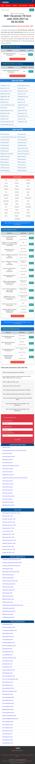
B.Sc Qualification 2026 (7, 724)
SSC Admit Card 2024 (7, 499)
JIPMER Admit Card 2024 (8, 474)
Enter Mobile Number (7, 426)
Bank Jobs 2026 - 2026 (7, 516)
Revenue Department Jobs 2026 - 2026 (11, 513)
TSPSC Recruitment (5, 167)
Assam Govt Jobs (21, 93)
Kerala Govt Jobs (21, 102)
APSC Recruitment (22, 134)
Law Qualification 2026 (7, 654)
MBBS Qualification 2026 (8, 709)
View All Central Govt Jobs (17, 362)
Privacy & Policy (25, 761)
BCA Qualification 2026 (7, 727)
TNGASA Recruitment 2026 (8, 608)
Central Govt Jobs (13, 755)
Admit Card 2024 (6, 447)
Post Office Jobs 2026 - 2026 (8, 519)
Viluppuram (17, 215)
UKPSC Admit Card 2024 (7, 502)
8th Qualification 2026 (7, 673)
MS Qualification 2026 (7, 664)
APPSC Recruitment (5, 134)
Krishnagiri (17, 192)
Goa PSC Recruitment (22, 139)
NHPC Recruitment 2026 (7, 596)
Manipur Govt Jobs (5, 99)
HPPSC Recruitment (22, 142)
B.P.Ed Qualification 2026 (8, 636)
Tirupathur (17, 209)
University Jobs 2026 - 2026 (8, 522)
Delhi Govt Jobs (21, 99)
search (31, 9)
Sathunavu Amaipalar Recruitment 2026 (11, 565)
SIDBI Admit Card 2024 (7, 459)
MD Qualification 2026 (7, 624)
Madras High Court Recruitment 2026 (10, 571)
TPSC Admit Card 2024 (7, 480)
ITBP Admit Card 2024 (7, 493)
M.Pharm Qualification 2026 (8, 627)
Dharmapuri (6, 186)
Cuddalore (28, 183)
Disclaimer (19, 761)
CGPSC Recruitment (5, 139)
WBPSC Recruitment (22, 170)
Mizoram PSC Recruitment (23, 153)
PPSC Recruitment (5, 162)
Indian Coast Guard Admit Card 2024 (10, 465)
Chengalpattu (28, 180)
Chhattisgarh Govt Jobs (23, 96)
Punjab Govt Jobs (4, 116)
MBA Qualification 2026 (7, 682)
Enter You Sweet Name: (7, 420)
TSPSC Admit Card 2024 (7, 468)
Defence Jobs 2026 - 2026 (8, 537)
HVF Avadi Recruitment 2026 (8, 584)
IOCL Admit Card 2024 (7, 462)
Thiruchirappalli (28, 206)
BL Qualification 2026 (7, 667)
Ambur (6, 180)
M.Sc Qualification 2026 (7, 706)
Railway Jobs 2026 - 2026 (8, 528)
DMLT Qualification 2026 (7, 721)
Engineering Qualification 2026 (9, 657)
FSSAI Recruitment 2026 (7, 587)
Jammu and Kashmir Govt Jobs (8, 105)
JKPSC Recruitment (22, 145)
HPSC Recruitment (5, 145)
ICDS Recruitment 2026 (7, 568)
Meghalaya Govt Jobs (5, 93)
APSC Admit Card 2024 (7, 487)
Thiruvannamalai (17, 212)
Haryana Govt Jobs (22, 88)
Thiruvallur (6, 212)
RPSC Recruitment (22, 162)
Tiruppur (28, 209)
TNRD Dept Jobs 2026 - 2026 (8, 543)
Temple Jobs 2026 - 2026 (8, 546)
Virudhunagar (28, 215)
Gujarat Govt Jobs (5, 119)
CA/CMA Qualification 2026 (8, 642)
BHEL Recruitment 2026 (7, 614)
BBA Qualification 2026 (7, 730)
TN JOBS (15, 5)
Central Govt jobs (23, 5)
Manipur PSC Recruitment (23, 151)
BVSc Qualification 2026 (7, 651)
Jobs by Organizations (17, 557)
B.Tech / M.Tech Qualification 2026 (10, 679)
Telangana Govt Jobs (5, 85)
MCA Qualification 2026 (7, 660)
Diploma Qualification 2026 (8, 670)
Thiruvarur (28, 212)
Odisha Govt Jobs (5, 102)
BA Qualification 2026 (7, 648)
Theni (6, 206)
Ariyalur (16, 180)
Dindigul (16, 186)
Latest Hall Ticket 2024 (17, 445)
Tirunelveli (6, 209)
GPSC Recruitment (5, 142)
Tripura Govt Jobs (21, 119)
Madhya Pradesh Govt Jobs (7, 110)
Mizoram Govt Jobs (5, 88)
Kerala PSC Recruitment (23, 148)
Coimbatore (17, 183)
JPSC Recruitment (5, 148)
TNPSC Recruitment (5, 165)
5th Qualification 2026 (7, 733)
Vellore (6, 215)
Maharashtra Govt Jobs (23, 91)
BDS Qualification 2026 (7, 685)
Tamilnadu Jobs (4, 755)
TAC (31, 761)
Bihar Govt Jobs (21, 107)
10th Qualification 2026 (7, 743)
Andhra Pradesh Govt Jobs (23, 85)
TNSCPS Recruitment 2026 (8, 590)
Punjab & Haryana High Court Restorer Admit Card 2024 (14, 477)
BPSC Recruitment (22, 137)
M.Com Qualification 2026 (8, 712)
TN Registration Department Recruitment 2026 (12, 605)
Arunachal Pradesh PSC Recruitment (8, 137)
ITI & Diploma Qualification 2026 (9, 630)
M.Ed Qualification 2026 (7, 700)
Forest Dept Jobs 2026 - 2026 (9, 540)
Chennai (6, 183)
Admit (18, 755)
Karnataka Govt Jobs (22, 113)
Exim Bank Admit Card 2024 (8, 456)
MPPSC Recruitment (5, 156)
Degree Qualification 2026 (8, 688)
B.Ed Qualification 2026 (7, 740)
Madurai (28, 192)
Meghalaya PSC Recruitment (7, 153)
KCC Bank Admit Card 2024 (8, 496)
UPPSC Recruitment (5, 170)
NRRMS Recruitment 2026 (8, 599)
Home (2, 5)
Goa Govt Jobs (4, 107)
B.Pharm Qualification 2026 (8, 676)
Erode (28, 186)
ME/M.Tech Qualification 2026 (9, 715)
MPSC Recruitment (22, 156)
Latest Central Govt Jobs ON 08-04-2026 (17, 322)
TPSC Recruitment (22, 165)
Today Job (8, 5)
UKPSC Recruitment (22, 167)
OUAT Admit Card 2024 (7, 490)
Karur (6, 192)
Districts (27, 755)
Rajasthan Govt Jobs (5, 113)
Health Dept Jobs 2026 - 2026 (9, 525)
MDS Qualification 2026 (7, 633)
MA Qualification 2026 (7, 736)
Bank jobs (31, 5)
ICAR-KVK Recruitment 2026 (8, 611)
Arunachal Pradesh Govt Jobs (7, 121)
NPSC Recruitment (5, 159)
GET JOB (17, 439)
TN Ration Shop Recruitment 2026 (10, 580)
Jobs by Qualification (17, 622)
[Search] (15, 10)
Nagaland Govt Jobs (5, 96)
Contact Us (5, 761)
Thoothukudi (17, 206)
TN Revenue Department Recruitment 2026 (12, 562)
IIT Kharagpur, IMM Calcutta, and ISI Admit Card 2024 (14, 450)
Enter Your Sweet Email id (8, 433)
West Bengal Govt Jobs (23, 116)
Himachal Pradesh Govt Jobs (7, 124)
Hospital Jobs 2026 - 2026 (8, 534)
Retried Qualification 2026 (8, 697)
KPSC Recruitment (5, 151)
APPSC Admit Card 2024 (7, 484)
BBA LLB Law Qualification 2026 (9, 691)
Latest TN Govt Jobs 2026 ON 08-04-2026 (17, 223)
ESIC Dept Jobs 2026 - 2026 (8, 549)
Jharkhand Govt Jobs (22, 110)
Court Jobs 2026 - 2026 (7, 531)
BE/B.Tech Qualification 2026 (8, 645)
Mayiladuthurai (17, 218)
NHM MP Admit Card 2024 (8, 505)
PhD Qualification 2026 (7, 694)
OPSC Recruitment (22, 159)
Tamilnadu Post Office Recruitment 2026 (11, 559)
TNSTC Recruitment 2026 (8, 574)
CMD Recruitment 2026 (7, 602)
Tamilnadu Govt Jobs (22, 121)
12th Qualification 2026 (7, 639)
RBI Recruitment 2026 (7, 593)
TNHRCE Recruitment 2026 (8, 617)
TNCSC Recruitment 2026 (8, 577)
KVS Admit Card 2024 (7, 453)
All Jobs (22, 755)
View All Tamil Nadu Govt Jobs (17, 59)
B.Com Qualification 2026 (8, 703)
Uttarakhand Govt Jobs (23, 105)
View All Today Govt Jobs (17, 316)
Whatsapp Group (12, 761)
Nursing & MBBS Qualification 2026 (10, 718)
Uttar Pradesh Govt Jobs (6, 91)
